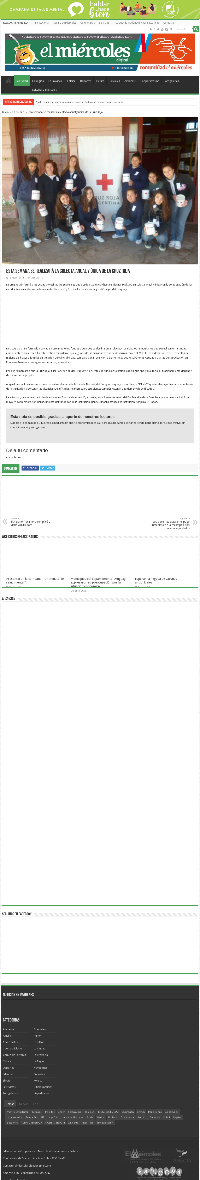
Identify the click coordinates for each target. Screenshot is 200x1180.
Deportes (85, 81)
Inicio (5, 112)
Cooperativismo (149, 81)
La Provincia (55, 81)
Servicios (104, 22)
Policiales (114, 81)
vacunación (128, 1112)
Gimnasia (37, 1112)
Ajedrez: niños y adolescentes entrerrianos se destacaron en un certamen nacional (79, 101)
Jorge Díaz (53, 1117)
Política (71, 81)
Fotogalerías (171, 81)
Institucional (42, 22)
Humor (38, 1035)
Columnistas (87, 22)
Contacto (168, 22)
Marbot (101, 1117)
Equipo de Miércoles (64, 22)
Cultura (100, 81)
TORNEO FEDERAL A (31, 1122)
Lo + (35, 1104)
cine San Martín (105, 1122)
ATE (42, 1117)
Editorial (8, 1074)
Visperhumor (41, 1093)
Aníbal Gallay (171, 1112)
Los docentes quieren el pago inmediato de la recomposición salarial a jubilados (168, 523)
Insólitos (39, 1042)
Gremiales (40, 1029)
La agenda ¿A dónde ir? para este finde (137, 22)
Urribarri (112, 1117)
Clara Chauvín (127, 1117)
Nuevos (23, 1104)
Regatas (177, 1117)
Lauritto (142, 1117)
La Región (38, 81)
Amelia (7, 1035)
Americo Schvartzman (18, 1112)
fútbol (166, 1117)
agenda (141, 1112)
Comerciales (10, 1042)
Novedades (40, 1067)
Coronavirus (74, 1112)
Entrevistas (9, 1087)
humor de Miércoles (72, 1117)
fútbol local (88, 1122)
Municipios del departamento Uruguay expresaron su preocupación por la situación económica (98, 582)
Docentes (155, 1117)
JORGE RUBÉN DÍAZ (108, 1112)
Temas (10, 1104)
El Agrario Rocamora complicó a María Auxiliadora (31, 522)
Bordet (90, 1117)
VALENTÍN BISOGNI (55, 1122)
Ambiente (130, 81)
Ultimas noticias (43, 1087)
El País (6, 1080)
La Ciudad (22, 81)
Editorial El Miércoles (44, 89)
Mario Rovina (155, 1112)
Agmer (61, 1112)
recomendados (14, 1117)
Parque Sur (31, 1117)
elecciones (12, 1122)
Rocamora (89, 1112)
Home (8, 80)
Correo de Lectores (14, 1054)
